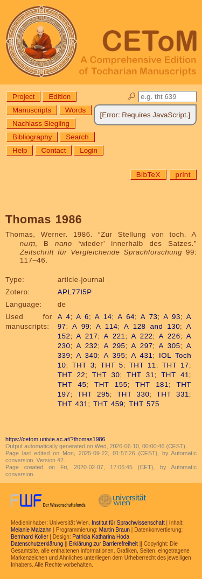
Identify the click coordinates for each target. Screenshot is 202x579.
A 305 (169, 346)
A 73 (149, 317)
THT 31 (141, 375)
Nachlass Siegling (40, 123)
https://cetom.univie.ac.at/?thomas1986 (55, 439)
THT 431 (73, 404)
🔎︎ (131, 97)
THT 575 (144, 404)
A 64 (126, 317)
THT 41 (175, 375)
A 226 (169, 336)
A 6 (82, 317)
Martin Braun (114, 530)
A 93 (171, 317)
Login (88, 150)
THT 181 (152, 384)
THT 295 (94, 394)
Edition (59, 97)
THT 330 (133, 394)
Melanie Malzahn (31, 530)
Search (77, 137)
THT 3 (83, 365)
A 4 (64, 317)
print (183, 175)
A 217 (86, 336)
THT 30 (106, 375)
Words (75, 110)
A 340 (86, 355)
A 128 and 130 (152, 326)
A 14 (103, 317)
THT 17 (175, 365)
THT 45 (72, 384)
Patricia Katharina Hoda (100, 537)
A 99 (81, 326)
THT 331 (173, 394)
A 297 (142, 346)
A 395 (114, 355)
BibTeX (148, 175)
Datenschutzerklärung (37, 544)
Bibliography (32, 137)
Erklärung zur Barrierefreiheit (103, 544)
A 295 (114, 346)
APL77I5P (75, 292)
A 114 (106, 326)
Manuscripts (31, 110)
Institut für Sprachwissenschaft (128, 523)
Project (23, 97)
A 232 (86, 346)
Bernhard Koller (29, 537)
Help (19, 150)
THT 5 (112, 365)
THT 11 (142, 365)
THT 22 (72, 375)
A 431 (141, 355)
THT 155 (111, 384)
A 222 (142, 336)
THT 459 (108, 404)
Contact (53, 150)
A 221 (114, 336)
